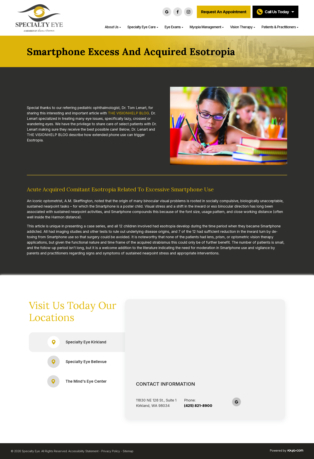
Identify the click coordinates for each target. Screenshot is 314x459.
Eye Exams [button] (174, 27)
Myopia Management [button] (207, 27)
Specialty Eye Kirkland (77, 342)
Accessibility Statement (83, 451)
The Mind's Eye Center (77, 381)
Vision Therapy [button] (242, 27)
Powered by (286, 450)
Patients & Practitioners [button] (280, 27)
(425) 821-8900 (198, 406)
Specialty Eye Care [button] (142, 27)
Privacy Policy (110, 451)
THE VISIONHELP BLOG (128, 113)
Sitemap (128, 451)
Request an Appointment (223, 11)
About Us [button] (113, 27)
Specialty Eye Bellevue (77, 362)
